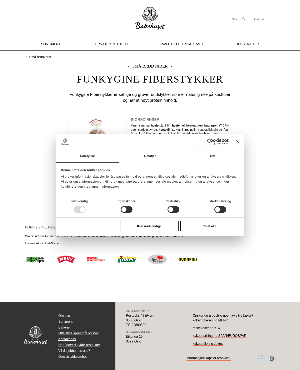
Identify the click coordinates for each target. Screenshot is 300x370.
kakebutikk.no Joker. (208, 343)
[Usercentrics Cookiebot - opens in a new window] (210, 141)
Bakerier (64, 327)
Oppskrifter (247, 44)
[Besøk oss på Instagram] (272, 358)
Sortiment (51, 44)
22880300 (138, 325)
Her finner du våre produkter (79, 345)
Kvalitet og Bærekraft (181, 44)
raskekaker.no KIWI (207, 328)
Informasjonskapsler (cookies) (208, 358)
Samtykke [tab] (87, 156)
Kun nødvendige (149, 226)
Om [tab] (212, 156)
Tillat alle (209, 226)
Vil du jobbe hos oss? (74, 350)
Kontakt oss (67, 339)
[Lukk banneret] (237, 141)
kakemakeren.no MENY (211, 320)
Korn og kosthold (110, 44)
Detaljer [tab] (150, 156)
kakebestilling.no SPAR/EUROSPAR (219, 335)
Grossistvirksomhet (72, 356)
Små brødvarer (40, 57)
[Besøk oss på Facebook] (261, 358)
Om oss (259, 19)
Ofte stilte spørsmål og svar (78, 333)
